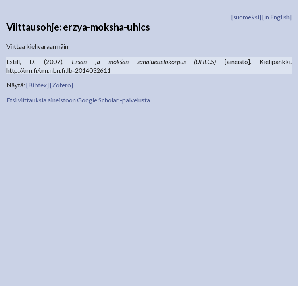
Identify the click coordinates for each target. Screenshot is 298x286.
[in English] (277, 17)
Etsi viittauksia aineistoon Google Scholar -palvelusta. (78, 100)
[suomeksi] (246, 17)
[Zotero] (61, 85)
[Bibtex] (37, 85)
